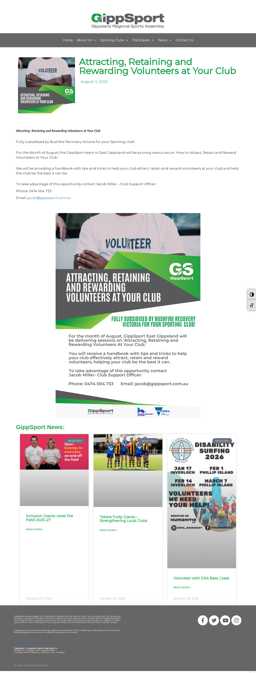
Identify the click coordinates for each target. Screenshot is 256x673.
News (165, 40)
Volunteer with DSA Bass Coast (201, 578)
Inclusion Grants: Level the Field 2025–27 (49, 518)
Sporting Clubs (114, 40)
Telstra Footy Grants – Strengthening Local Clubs (123, 519)
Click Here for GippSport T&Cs (29, 640)
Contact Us (184, 40)
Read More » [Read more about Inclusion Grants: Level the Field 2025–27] (34, 529)
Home (68, 40)
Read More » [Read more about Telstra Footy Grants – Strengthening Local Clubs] (108, 530)
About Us (86, 40)
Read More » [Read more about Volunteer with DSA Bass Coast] (182, 587)
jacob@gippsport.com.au (49, 198)
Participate (143, 40)
